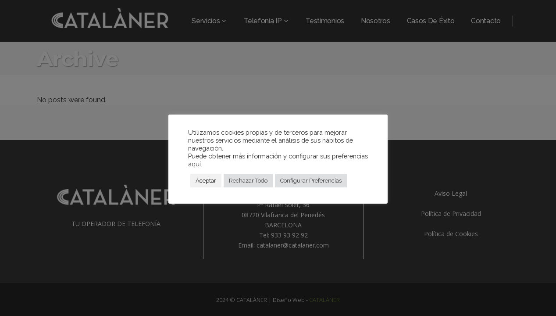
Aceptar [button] (206, 180)
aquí (194, 164)
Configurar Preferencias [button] (311, 180)
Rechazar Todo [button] (248, 180)
